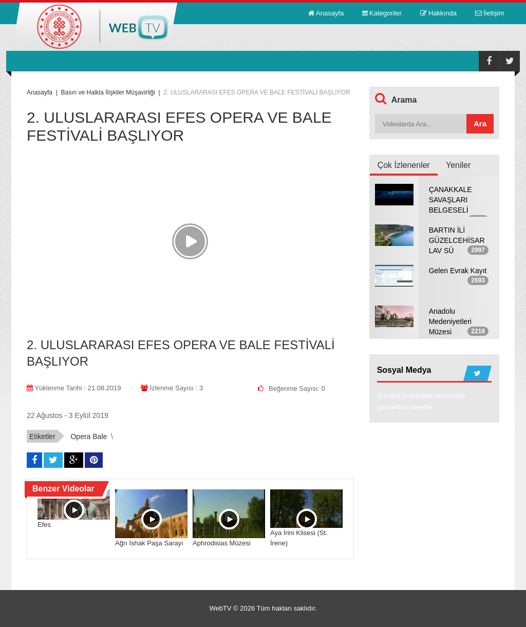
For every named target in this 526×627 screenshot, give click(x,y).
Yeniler (458, 165)
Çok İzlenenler (404, 165)
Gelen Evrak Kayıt (458, 271)
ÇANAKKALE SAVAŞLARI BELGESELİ (450, 199)
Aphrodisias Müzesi (222, 543)
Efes (44, 524)
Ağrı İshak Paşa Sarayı (149, 543)
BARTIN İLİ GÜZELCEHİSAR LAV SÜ (457, 240)
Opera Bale (88, 436)
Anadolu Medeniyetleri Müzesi (450, 321)
